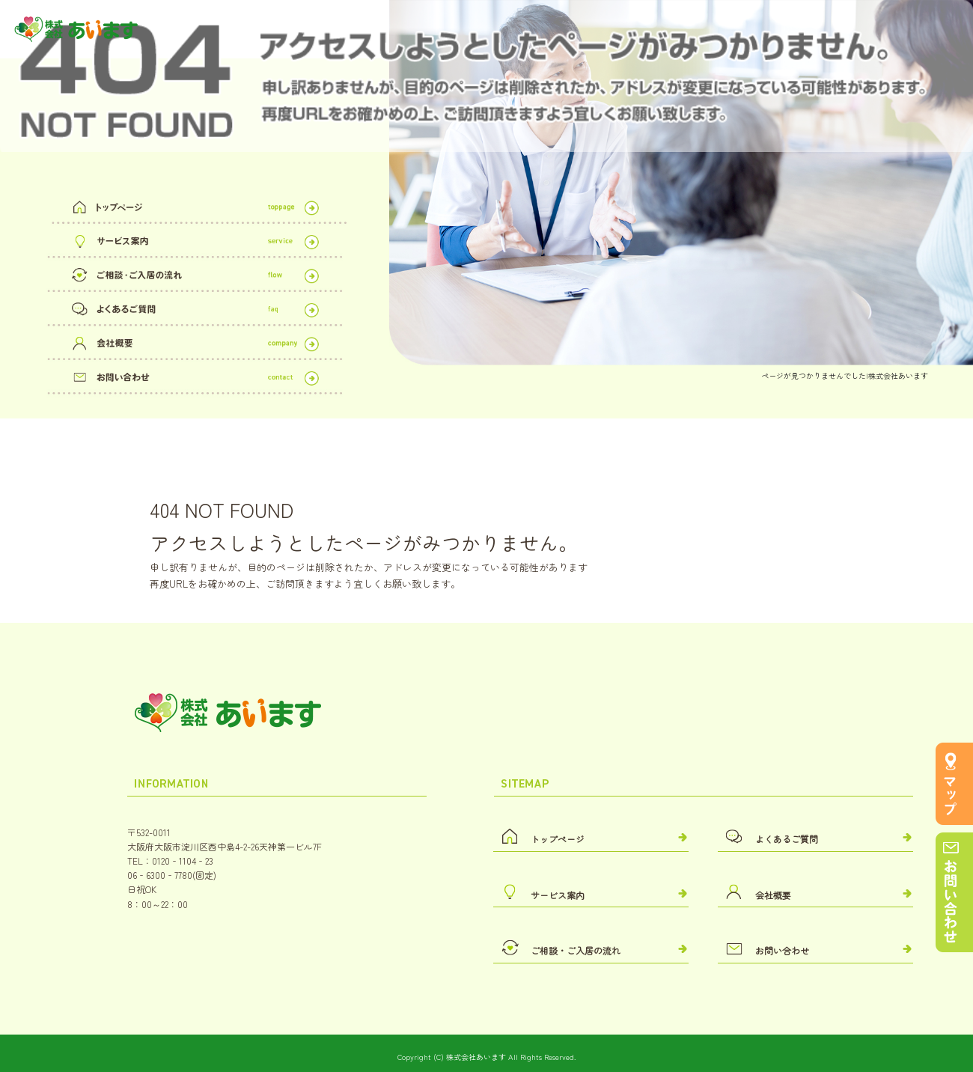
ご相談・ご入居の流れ (195, 272)
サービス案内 (195, 239)
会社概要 (195, 340)
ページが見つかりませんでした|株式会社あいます (844, 375)
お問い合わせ (195, 375)
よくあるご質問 (195, 306)
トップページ (195, 204)
